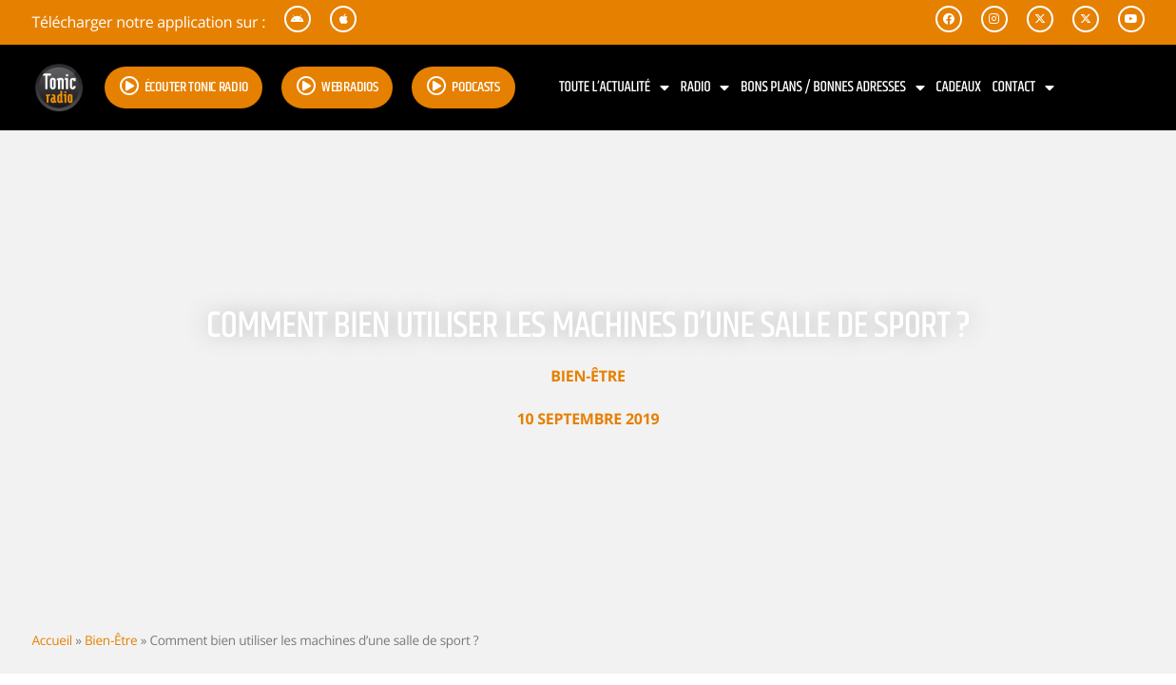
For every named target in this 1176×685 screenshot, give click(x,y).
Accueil (52, 640)
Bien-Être (587, 375)
